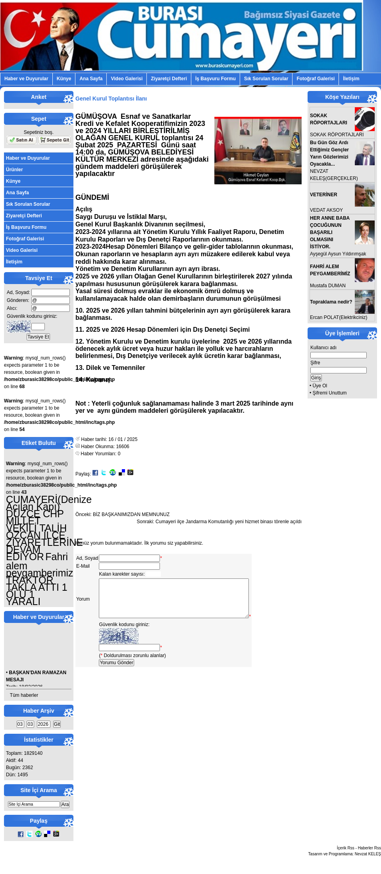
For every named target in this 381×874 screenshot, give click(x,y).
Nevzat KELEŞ (368, 854)
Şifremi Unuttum (330, 393)
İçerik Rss (345, 848)
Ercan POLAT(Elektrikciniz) (338, 317)
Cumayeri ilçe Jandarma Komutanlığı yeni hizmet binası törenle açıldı (229, 521)
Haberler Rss (369, 848)
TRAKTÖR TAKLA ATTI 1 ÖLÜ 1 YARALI (36, 590)
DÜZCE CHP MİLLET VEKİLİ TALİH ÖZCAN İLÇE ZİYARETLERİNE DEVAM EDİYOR (44, 535)
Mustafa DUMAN (328, 285)
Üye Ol (320, 386)
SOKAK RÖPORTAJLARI (337, 134)
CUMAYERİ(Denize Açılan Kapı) (49, 503)
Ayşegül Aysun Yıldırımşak (338, 254)
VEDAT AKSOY (326, 210)
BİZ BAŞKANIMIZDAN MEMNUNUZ (131, 514)
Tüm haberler (24, 695)
